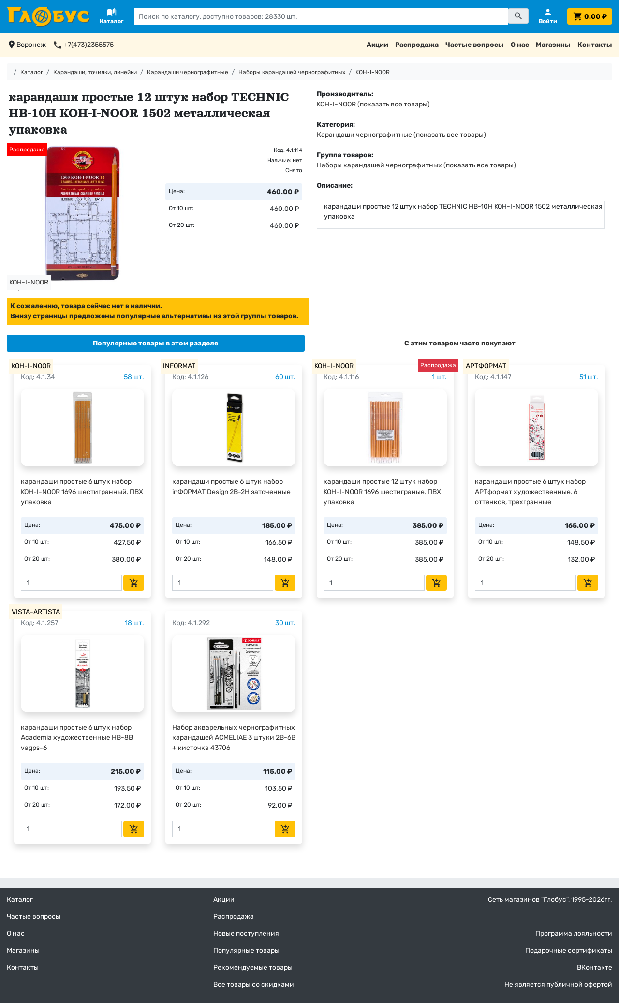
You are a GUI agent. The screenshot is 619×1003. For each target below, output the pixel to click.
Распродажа (417, 45)
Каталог (31, 72)
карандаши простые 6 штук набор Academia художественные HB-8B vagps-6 (77, 737)
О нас (520, 45)
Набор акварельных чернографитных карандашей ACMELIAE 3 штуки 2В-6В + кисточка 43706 (233, 737)
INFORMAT (179, 366)
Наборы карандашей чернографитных (291, 72)
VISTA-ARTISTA (36, 612)
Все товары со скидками (253, 984)
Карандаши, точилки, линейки (95, 72)
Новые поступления (246, 933)
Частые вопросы (474, 45)
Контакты (594, 45)
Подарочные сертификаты (568, 950)
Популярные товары (246, 950)
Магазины (553, 45)
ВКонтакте (594, 967)
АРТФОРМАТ (486, 366)
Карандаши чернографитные (187, 72)
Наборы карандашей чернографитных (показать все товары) (416, 165)
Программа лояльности (573, 933)
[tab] (156, 343)
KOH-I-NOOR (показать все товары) (373, 104)
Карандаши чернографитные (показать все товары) (401, 135)
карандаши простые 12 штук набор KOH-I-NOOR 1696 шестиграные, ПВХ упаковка (382, 492)
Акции (377, 45)
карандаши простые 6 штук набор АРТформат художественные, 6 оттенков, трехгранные (530, 492)
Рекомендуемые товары (253, 967)
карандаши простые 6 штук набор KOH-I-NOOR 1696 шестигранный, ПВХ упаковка (82, 492)
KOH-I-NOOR (372, 72)
